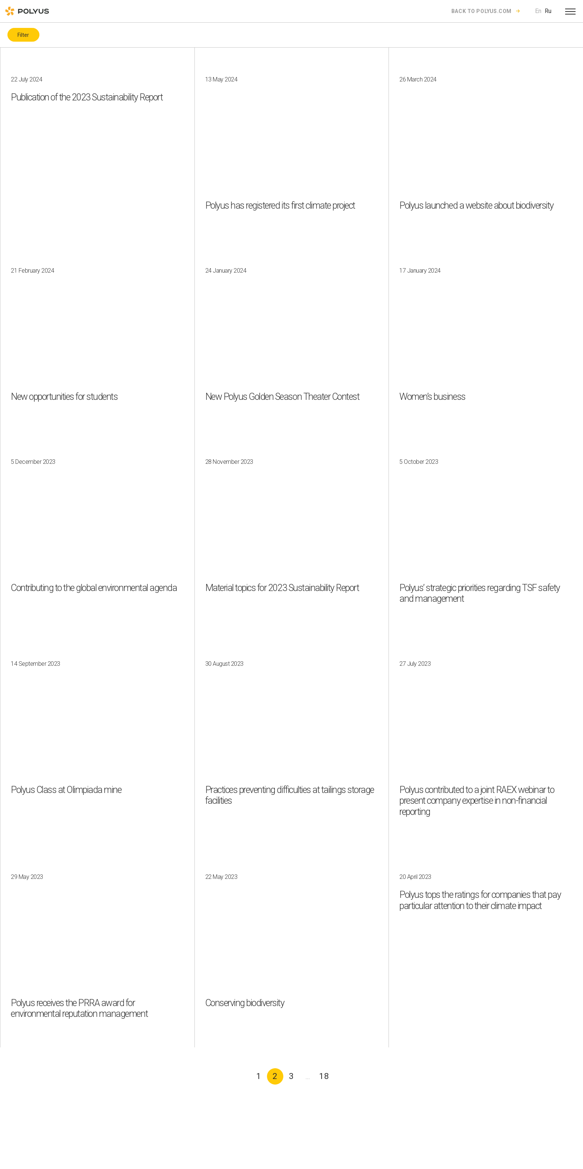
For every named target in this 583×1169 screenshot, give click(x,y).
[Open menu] (570, 11)
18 (324, 1076)
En (538, 11)
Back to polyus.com (481, 11)
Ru (548, 11)
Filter (23, 35)
